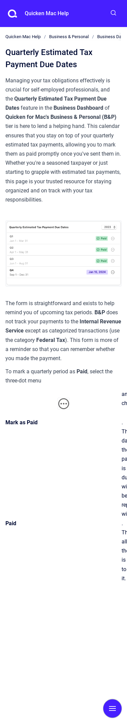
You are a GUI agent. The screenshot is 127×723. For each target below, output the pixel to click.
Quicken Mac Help (47, 13)
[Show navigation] (112, 708)
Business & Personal (69, 36)
